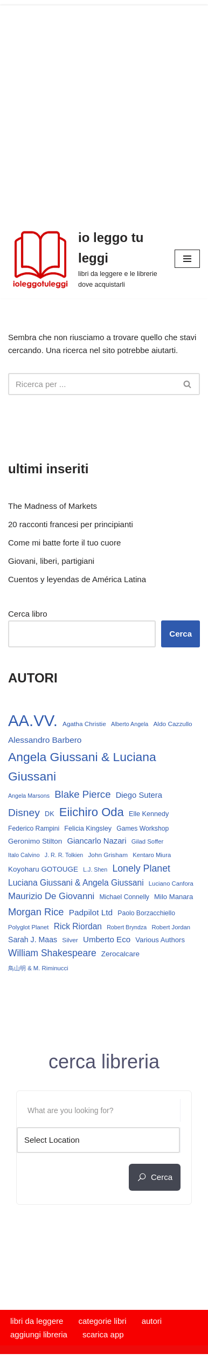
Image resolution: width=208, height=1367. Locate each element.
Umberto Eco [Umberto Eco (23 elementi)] (106, 939)
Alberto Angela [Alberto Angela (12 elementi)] (129, 724)
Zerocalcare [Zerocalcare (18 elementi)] (120, 954)
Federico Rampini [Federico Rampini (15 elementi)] (33, 828)
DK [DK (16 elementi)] (49, 814)
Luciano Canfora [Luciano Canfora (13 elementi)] (171, 883)
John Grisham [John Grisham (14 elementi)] (108, 855)
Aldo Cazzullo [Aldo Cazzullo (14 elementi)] (172, 724)
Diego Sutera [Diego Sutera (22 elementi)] (139, 795)
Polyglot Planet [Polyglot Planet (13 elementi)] (28, 927)
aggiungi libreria (38, 1334)
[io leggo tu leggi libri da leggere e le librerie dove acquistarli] (83, 258)
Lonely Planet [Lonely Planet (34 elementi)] (141, 868)
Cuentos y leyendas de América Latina (77, 579)
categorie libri (102, 1320)
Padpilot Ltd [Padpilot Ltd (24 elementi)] (91, 912)
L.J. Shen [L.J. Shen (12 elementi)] (95, 869)
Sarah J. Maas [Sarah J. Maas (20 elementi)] (32, 939)
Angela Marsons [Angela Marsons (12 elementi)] (29, 795)
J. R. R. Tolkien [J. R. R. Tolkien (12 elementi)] (64, 855)
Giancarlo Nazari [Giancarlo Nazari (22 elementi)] (96, 841)
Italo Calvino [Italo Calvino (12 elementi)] (24, 855)
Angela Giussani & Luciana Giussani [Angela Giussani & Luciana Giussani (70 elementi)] (82, 767)
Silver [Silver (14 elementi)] (70, 940)
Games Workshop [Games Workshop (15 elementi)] (142, 828)
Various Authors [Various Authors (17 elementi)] (160, 940)
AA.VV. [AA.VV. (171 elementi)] (33, 720)
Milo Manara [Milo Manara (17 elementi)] (173, 897)
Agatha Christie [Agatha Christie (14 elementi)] (84, 724)
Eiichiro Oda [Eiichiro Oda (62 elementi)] (91, 812)
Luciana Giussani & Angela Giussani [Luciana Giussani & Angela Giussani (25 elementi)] (76, 882)
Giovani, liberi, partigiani (51, 560)
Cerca (180, 633)
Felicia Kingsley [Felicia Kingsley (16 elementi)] (88, 828)
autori (152, 1320)
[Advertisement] (104, 109)
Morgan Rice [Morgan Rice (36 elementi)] (36, 911)
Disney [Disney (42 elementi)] (24, 812)
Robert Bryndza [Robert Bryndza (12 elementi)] (127, 927)
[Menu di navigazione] (187, 259)
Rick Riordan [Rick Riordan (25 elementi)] (78, 926)
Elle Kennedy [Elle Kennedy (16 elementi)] (149, 814)
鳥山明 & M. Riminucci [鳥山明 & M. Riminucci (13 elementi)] (38, 968)
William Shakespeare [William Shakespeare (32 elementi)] (52, 953)
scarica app (103, 1334)
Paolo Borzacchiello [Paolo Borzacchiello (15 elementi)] (146, 913)
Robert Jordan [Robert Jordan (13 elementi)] (170, 927)
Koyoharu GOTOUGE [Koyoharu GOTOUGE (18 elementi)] (43, 869)
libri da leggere (36, 1320)
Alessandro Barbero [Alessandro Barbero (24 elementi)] (44, 739)
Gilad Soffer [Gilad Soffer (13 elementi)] (147, 841)
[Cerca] (92, 384)
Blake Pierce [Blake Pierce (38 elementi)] (82, 794)
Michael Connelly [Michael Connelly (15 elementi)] (124, 897)
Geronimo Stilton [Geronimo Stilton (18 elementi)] (35, 841)
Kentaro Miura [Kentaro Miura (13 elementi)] (152, 855)
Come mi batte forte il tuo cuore (64, 542)
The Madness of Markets (52, 505)
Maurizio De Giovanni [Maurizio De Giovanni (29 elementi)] (51, 896)
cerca (154, 1177)
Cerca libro (27, 613)
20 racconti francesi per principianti (70, 524)
